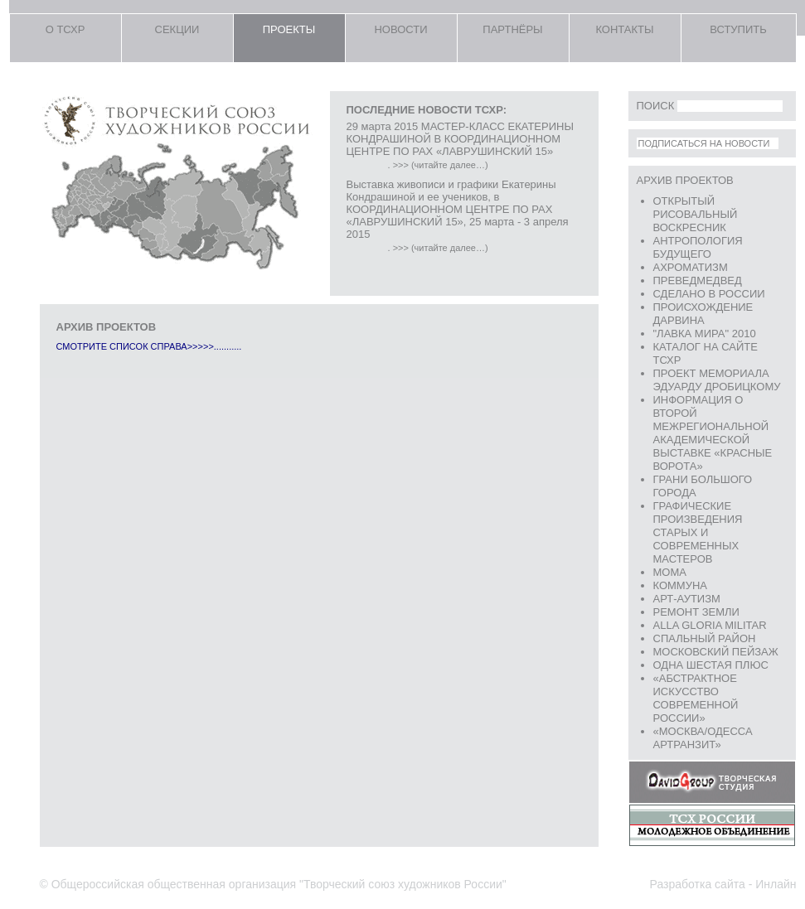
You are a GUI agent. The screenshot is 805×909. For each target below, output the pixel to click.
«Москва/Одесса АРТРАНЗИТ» (703, 738)
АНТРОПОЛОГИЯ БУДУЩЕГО (698, 247)
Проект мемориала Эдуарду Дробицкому (717, 380)
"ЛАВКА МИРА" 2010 (704, 333)
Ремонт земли (696, 612)
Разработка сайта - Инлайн (723, 884)
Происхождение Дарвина (703, 313)
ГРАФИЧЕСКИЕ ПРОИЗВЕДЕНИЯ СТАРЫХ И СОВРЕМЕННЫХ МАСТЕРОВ (698, 532)
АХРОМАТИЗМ (690, 267)
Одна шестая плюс (711, 665)
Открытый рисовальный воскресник (695, 214)
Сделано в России (709, 294)
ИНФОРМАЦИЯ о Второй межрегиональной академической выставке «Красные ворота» (713, 433)
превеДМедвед (697, 280)
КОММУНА (680, 585)
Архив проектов (685, 180)
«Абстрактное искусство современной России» (696, 698)
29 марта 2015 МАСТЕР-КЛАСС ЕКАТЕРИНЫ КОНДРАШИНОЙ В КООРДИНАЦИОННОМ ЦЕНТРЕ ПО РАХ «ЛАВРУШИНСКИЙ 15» (460, 138)
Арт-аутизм (686, 598)
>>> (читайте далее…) (440, 165)
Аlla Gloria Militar (710, 625)
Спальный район (704, 638)
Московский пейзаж (715, 651)
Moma (669, 572)
